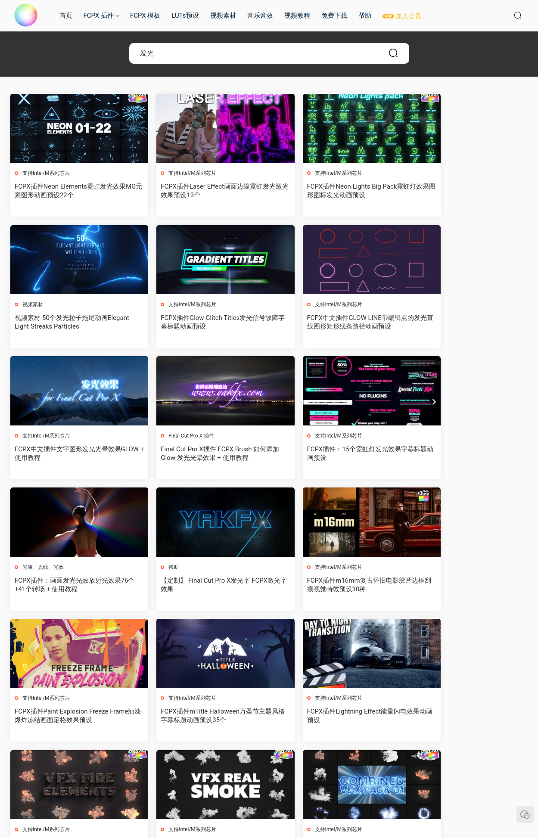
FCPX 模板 (145, 15)
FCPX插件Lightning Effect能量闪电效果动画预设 (334, 585)
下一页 (291, 766)
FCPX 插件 (99, 15)
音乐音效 (260, 15)
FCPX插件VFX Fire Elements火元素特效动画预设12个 (465, 585)
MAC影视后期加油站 (26, 15)
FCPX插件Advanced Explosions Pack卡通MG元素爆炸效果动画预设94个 (334, 717)
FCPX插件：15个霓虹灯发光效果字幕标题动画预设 (72, 454)
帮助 (364, 15)
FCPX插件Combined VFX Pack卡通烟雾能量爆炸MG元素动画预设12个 (203, 717)
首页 (65, 15)
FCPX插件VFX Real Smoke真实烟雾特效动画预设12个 (69, 717)
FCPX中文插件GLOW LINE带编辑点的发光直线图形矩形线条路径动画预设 (203, 322)
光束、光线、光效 (175, 436)
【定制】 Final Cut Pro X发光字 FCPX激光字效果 (334, 454)
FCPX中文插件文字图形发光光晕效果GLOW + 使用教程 (331, 322)
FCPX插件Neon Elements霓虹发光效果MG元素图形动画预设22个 (70, 191)
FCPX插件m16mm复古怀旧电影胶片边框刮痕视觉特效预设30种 (464, 454)
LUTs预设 (185, 15)
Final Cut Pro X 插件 (440, 305)
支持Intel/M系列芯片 (47, 173)
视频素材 (223, 15)
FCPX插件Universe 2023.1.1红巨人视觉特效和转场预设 (465, 717)
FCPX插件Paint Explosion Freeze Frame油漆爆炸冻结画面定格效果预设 (71, 585)
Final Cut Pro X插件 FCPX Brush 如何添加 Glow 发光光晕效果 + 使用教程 (465, 322)
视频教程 (297, 15)
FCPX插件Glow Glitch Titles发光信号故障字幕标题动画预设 (70, 322)
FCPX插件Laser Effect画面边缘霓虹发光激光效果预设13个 (200, 191)
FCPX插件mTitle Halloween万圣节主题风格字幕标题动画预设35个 (202, 585)
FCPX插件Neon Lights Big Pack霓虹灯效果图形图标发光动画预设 (332, 191)
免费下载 (334, 15)
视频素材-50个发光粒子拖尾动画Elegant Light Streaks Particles (455, 191)
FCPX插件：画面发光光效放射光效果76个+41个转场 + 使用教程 (203, 454)
